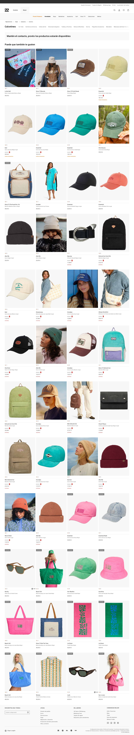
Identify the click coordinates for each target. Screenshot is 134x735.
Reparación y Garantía (47, 719)
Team (108, 715)
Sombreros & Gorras (31, 27)
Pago (42, 717)
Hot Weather (82, 593)
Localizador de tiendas (123, 5)
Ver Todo (20, 27)
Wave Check (20, 537)
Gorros (88, 27)
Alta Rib (20, 257)
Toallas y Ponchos (67, 27)
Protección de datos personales (49, 721)
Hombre (15, 10)
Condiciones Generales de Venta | (121, 729)
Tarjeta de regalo (78, 715)
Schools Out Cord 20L (114, 257)
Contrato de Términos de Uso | (93, 730)
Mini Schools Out (82, 425)
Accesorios (23, 21)
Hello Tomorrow (111, 711)
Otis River (20, 369)
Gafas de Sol (42, 27)
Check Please (114, 425)
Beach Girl (51, 593)
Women (51, 696)
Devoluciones (44, 715)
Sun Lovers (114, 696)
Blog (108, 713)
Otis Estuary (114, 149)
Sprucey (82, 257)
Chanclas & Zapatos (53, 27)
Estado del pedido (45, 711)
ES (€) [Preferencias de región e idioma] (113, 5)
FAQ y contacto (45, 723)
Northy (20, 593)
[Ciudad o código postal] (17, 712)
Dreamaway (51, 313)
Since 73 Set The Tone (51, 644)
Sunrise (82, 481)
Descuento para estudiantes (81, 717)
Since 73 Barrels (51, 92)
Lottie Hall (20, 92)
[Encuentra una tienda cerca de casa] (28, 712)
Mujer (25, 10)
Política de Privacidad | (108, 729)
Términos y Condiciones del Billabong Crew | (110, 730)
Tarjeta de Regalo (96, 5)
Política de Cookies (125, 730)
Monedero (109, 27)
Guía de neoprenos (112, 717)
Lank (82, 696)
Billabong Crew (78, 713)
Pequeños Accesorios (98, 27)
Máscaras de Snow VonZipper (122, 27)
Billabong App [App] (107, 5)
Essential (114, 92)
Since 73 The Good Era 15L (20, 205)
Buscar (114, 10)
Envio (42, 713)
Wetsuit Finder (111, 719)
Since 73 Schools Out (114, 369)
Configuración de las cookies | (96, 729)
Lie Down (82, 644)
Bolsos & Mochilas (79, 27)
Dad (20, 149)
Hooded (51, 205)
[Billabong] (7, 10)
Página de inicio (8, 21)
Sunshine (114, 593)
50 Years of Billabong (79, 711)
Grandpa (82, 313)
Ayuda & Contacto (86, 5)
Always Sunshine (114, 313)
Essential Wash (114, 537)
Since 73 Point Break (82, 92)
